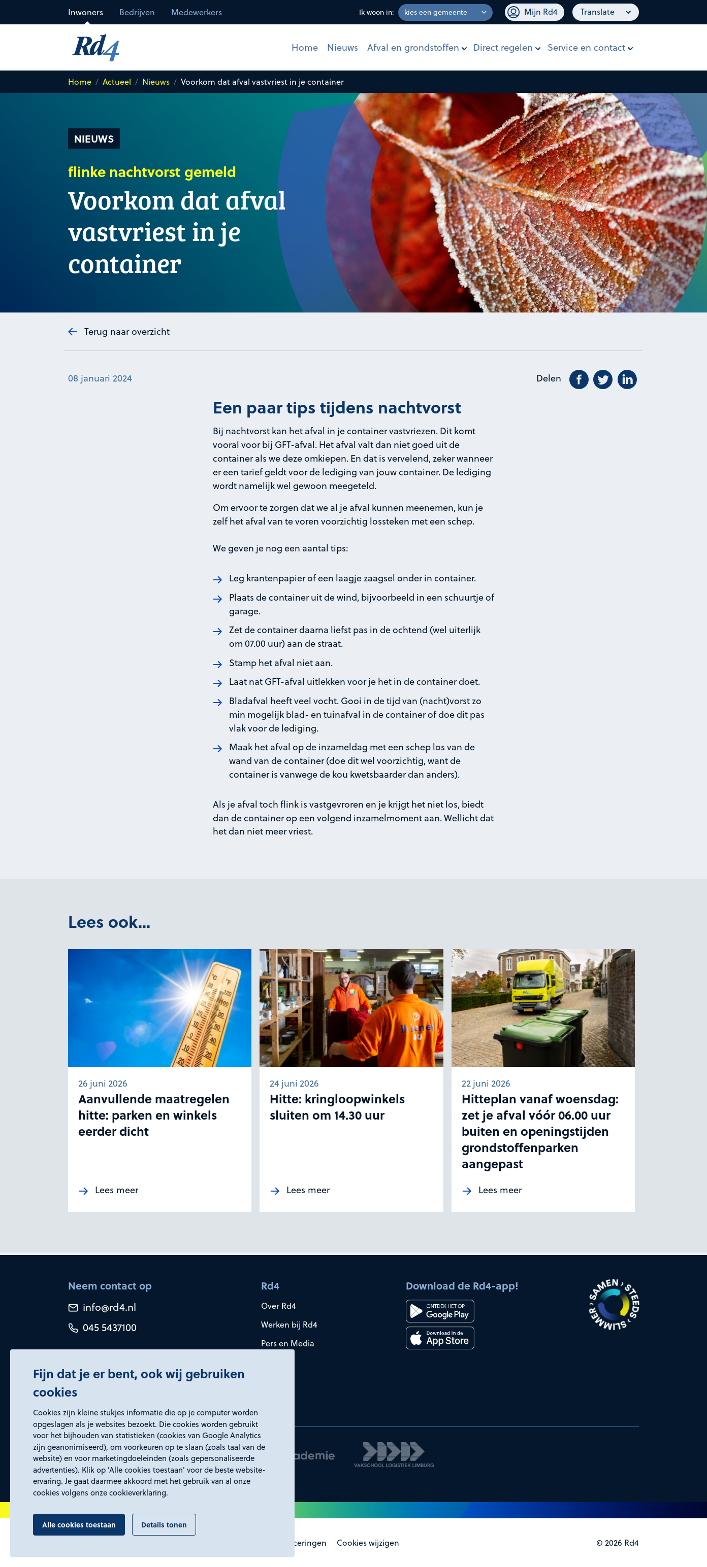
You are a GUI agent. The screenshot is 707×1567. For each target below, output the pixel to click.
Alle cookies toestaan (79, 1524)
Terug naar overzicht (127, 331)
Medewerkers (196, 12)
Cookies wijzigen (368, 1542)
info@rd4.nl (102, 1307)
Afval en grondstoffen (413, 47)
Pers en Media (287, 1343)
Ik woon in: (376, 12)
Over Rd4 (278, 1305)
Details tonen (164, 1524)
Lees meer (116, 1192)
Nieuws (342, 47)
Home (305, 47)
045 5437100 (102, 1327)
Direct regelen (503, 47)
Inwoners (85, 12)
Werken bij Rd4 (289, 1324)
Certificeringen (298, 1542)
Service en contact (586, 47)
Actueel (117, 81)
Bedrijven (137, 12)
